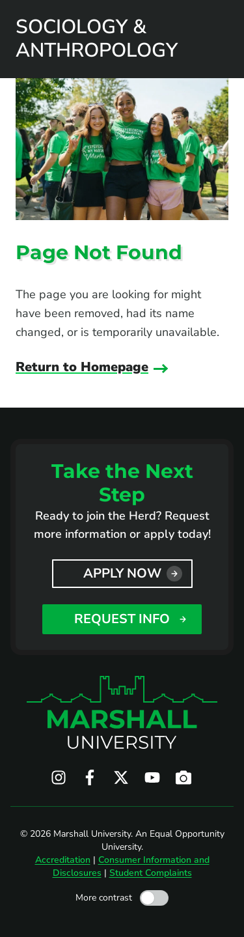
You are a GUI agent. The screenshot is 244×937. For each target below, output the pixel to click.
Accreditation (62, 860)
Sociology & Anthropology (97, 39)
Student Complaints (150, 873)
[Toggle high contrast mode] (154, 898)
